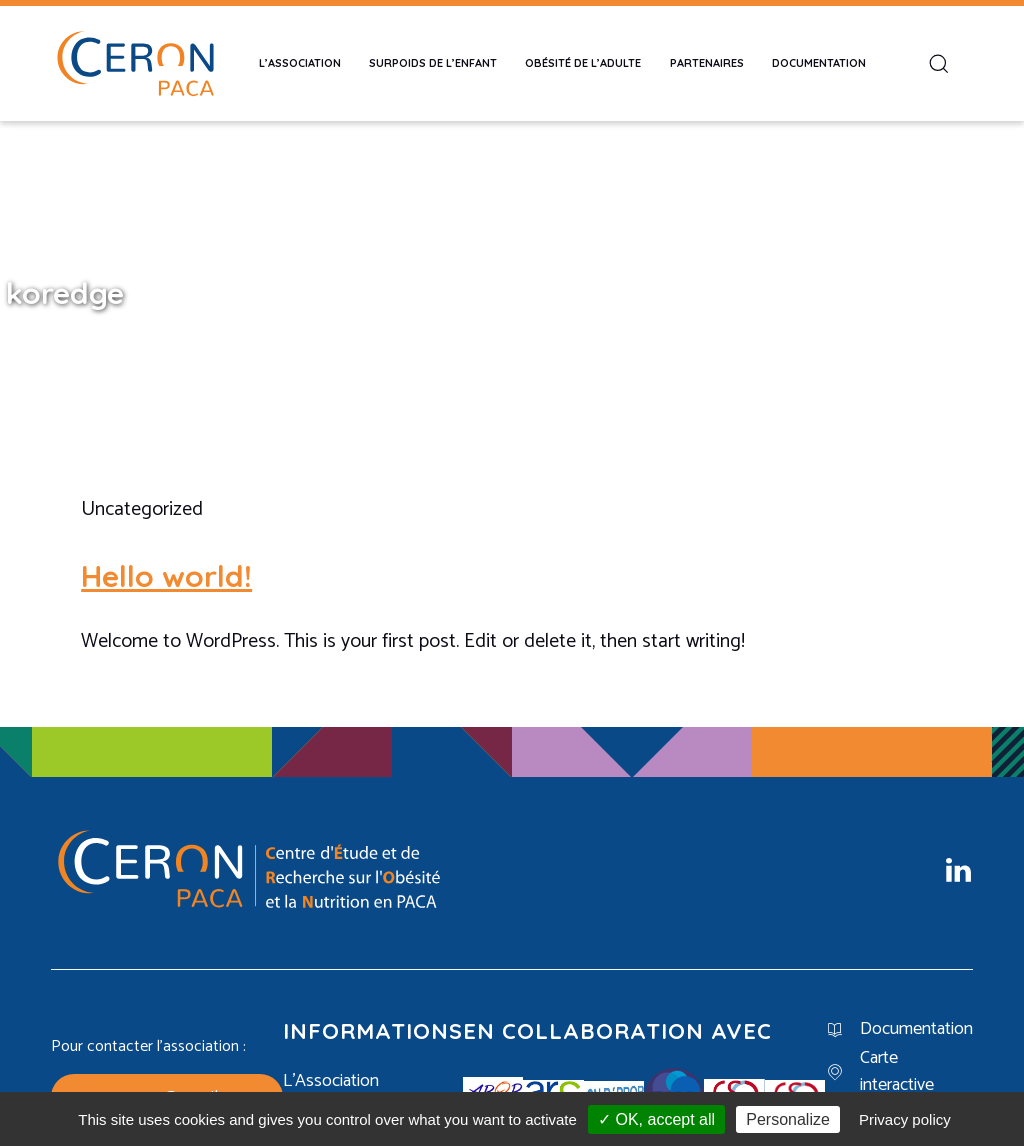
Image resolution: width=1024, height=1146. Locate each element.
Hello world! (166, 576)
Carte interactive (897, 1072)
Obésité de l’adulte (583, 63)
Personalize (788, 1119)
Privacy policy (905, 1119)
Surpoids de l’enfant (433, 63)
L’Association (300, 63)
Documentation (819, 63)
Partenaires (707, 63)
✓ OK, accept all (656, 1119)
